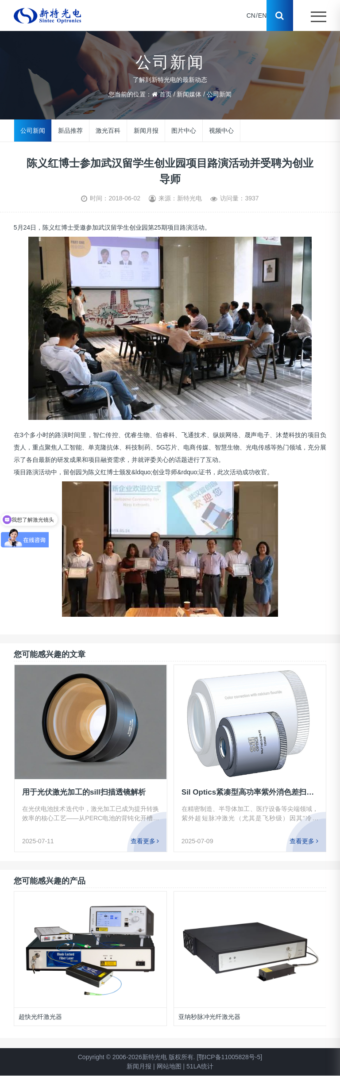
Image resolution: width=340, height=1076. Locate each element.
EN (262, 15)
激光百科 (108, 130)
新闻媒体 (189, 94)
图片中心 (183, 130)
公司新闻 (219, 94)
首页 (165, 94)
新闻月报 (145, 130)
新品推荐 (70, 130)
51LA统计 (199, 1066)
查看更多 (144, 841)
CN (251, 15)
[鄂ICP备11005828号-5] (229, 1057)
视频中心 (221, 130)
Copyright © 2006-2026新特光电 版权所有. (136, 1057)
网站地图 (169, 1066)
